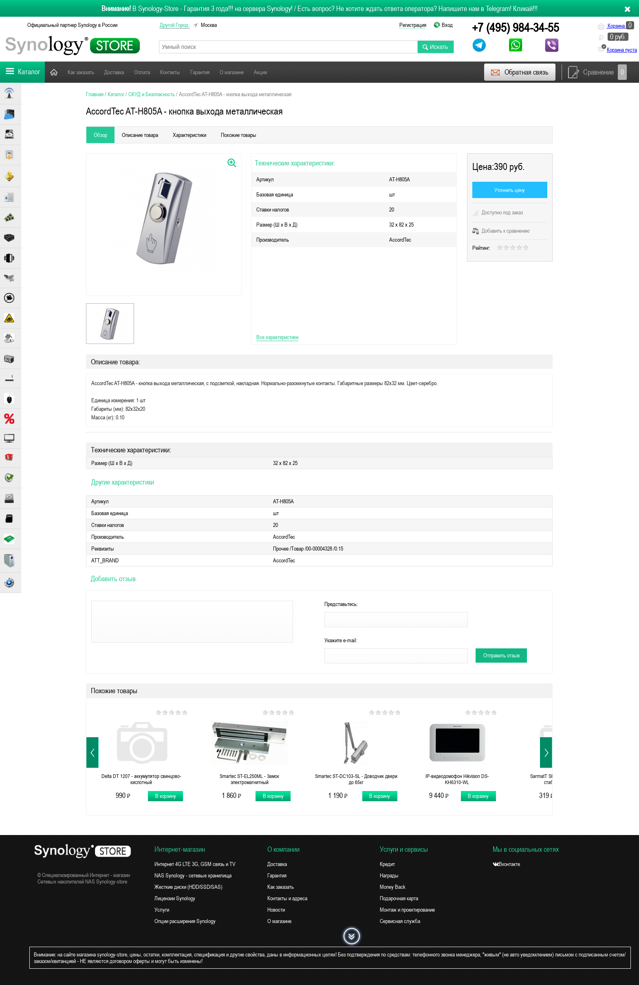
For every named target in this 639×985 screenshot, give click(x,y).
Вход (447, 25)
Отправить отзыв (501, 655)
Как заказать (81, 72)
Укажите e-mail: (340, 640)
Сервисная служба (400, 921)
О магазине (232, 72)
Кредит (387, 864)
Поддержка (317, 72)
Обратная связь (519, 72)
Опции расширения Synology (185, 921)
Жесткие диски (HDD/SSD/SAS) (188, 887)
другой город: (174, 25)
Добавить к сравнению (501, 230)
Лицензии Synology (174, 898)
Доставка (114, 72)
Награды (389, 875)
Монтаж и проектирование (407, 909)
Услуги (161, 909)
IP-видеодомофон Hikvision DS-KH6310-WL (457, 779)
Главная (53, 71)
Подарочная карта (399, 898)
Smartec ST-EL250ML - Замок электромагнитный (249, 779)
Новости (286, 72)
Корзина (615, 25)
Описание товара (140, 135)
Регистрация (412, 25)
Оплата (142, 72)
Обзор (100, 135)
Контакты (170, 72)
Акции (260, 72)
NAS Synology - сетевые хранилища (192, 875)
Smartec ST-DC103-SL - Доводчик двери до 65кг (356, 779)
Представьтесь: (341, 604)
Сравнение (597, 72)
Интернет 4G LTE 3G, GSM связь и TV (195, 864)
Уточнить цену (509, 190)
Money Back (392, 887)
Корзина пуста (622, 49)
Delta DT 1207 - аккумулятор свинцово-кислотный (141, 779)
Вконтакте (506, 864)
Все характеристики (277, 337)
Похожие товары (238, 135)
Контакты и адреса (287, 898)
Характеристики (189, 135)
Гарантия (199, 72)
